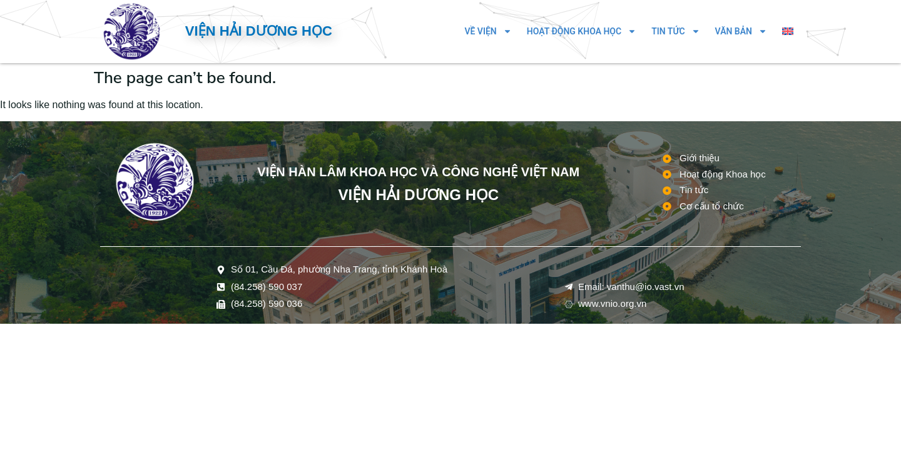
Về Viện (487, 31)
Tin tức (675, 31)
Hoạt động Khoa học (581, 31)
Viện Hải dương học (258, 31)
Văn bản (741, 31)
